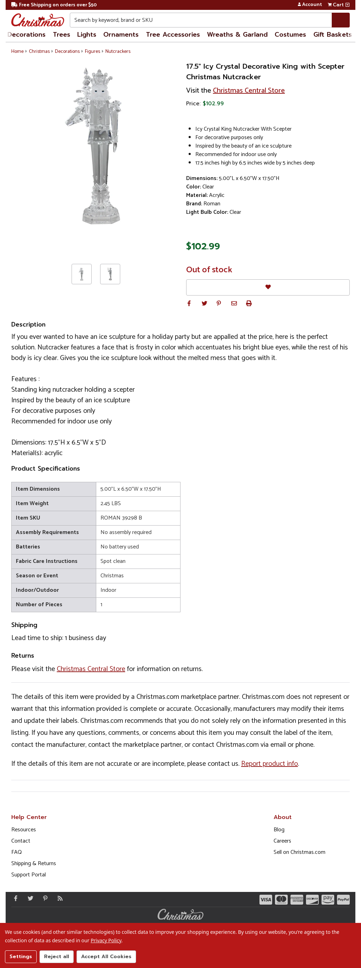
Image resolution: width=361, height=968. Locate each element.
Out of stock (209, 270)
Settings (21, 956)
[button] (189, 303)
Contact (20, 841)
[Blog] (58, 898)
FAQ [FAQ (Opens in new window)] (16, 852)
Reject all (56, 956)
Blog (279, 829)
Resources (23, 829)
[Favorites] (268, 287)
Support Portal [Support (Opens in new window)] (28, 875)
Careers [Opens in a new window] (282, 841)
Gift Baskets (332, 34)
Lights (86, 34)
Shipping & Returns (33, 863)
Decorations (26, 34)
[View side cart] (347, 5)
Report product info (269, 764)
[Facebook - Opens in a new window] (14, 898)
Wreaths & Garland (237, 34)
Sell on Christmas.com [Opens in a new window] (299, 852)
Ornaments (121, 34)
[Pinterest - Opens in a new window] (44, 898)
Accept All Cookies (106, 956)
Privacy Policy (106, 940)
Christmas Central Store (249, 91)
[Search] (341, 20)
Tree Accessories (173, 34)
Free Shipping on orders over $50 (54, 5)
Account (309, 4)
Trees (61, 34)
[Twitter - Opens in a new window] (29, 898)
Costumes (290, 34)
